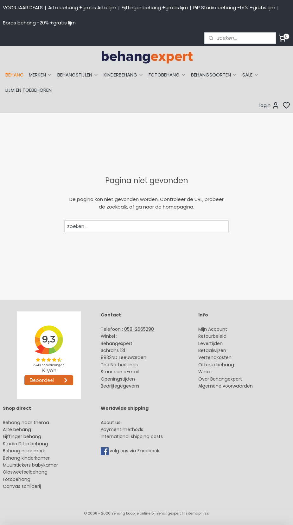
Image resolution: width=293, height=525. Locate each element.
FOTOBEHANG (167, 74)
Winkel (205, 372)
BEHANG (14, 74)
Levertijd (207, 343)
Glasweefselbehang (25, 472)
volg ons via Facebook (135, 451)
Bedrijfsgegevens (120, 386)
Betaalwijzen (212, 350)
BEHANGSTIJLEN (78, 74)
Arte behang (17, 429)
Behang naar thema (26, 422)
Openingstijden (118, 379)
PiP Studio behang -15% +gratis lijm (234, 7)
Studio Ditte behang (25, 444)
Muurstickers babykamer (30, 465)
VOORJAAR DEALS (23, 7)
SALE (250, 74)
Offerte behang (216, 365)
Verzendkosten (215, 357)
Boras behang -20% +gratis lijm (39, 22)
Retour (205, 336)
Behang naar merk (24, 451)
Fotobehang (16, 479)
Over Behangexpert (220, 379)
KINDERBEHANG (123, 74)
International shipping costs (132, 436)
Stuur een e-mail (120, 372)
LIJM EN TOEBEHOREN (28, 90)
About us (110, 422)
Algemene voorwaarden (225, 386)
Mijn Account (212, 329)
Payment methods (122, 429)
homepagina (178, 206)
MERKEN (40, 74)
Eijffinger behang (22, 436)
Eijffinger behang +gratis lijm (155, 7)
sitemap (193, 513)
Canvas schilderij (22, 486)
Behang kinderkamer (26, 458)
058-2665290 (139, 329)
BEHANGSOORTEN (214, 74)
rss (206, 513)
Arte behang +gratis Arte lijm (82, 7)
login (269, 105)
